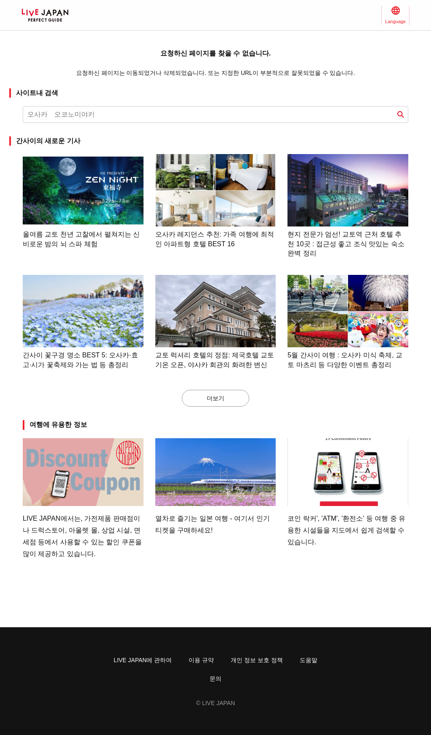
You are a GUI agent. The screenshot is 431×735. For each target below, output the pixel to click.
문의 (215, 678)
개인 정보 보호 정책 (257, 660)
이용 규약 (201, 660)
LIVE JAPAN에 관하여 (143, 660)
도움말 (308, 660)
